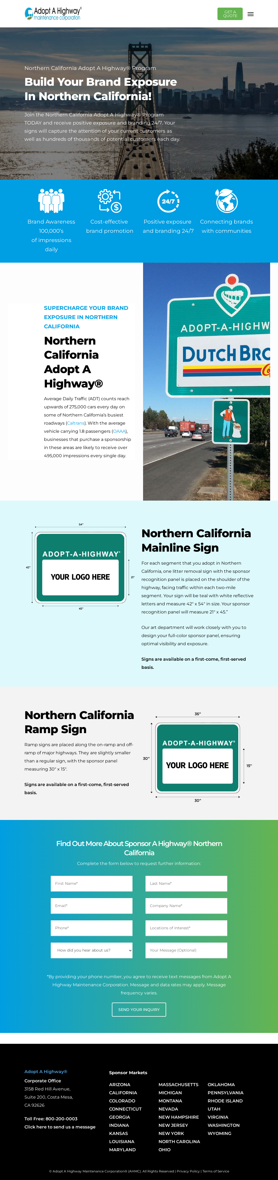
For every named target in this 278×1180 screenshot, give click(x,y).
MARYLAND (122, 1149)
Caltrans (75, 423)
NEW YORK (171, 1133)
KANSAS (118, 1133)
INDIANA (119, 1125)
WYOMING (219, 1133)
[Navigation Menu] (251, 14)
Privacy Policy (188, 1171)
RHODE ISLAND (225, 1100)
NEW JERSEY (173, 1125)
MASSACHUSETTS (178, 1084)
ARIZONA (119, 1084)
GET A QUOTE (232, 13)
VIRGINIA (218, 1117)
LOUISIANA (121, 1141)
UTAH (214, 1109)
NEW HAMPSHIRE (179, 1117)
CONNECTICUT (125, 1109)
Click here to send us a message (60, 1127)
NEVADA (168, 1109)
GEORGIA (119, 1117)
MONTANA (170, 1100)
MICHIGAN (170, 1092)
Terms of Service (216, 1171)
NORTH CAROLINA (179, 1141)
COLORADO (122, 1100)
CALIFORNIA (123, 1092)
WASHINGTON (224, 1125)
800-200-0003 (61, 1118)
